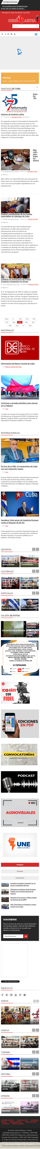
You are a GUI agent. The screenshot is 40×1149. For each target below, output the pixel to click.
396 (34, 319)
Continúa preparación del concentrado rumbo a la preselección (29, 562)
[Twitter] (8, 34)
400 (26, 322)
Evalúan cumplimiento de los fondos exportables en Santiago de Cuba (16, 215)
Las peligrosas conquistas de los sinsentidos (8, 1108)
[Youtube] (14, 34)
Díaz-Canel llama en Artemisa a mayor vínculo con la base (23, 906)
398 (13, 322)
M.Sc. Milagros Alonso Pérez (11, 284)
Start (6, 319)
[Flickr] (24, 994)
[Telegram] (20, 994)
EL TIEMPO (5, 1123)
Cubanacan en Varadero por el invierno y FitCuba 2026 (29, 1065)
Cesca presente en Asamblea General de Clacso (28, 1043)
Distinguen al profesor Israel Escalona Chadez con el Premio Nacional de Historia (23, 892)
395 (27, 319)
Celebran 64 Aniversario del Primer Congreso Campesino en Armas (16, 280)
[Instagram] (11, 34)
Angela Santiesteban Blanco (11, 219)
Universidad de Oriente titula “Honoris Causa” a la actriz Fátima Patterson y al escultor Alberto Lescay (29, 581)
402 (10, 326)
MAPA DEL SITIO (22, 1120)
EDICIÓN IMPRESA (16, 1122)
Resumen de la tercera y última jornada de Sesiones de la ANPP (23, 899)
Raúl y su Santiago (8, 608)
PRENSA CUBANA (18, 1123)
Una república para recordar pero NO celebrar (27, 1108)
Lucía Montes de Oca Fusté (11, 171)
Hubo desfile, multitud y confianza (31, 623)
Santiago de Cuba (17, 117)
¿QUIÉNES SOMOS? (7, 1120)
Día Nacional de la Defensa (13, 630)
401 (33, 322)
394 (20, 319)
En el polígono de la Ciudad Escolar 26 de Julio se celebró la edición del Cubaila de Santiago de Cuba (9, 559)
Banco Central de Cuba (13, 367)
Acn (6, 409)
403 (17, 326)
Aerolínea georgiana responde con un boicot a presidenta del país (23, 884)
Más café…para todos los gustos (36, 155)
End (30, 326)
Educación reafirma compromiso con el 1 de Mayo (32, 630)
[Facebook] (5, 34)
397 (7, 322)
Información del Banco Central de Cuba (18, 364)
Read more (6, 635)
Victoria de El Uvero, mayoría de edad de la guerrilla (9, 1086)
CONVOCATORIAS (31, 1122)
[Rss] (2, 34)
